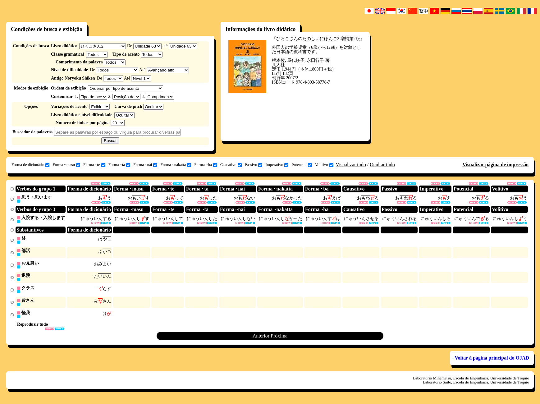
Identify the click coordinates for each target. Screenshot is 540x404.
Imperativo (276, 164)
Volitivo (324, 164)
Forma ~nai (145, 164)
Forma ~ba (205, 164)
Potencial (301, 164)
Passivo (254, 164)
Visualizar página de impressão (495, 164)
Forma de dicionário (30, 164)
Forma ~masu (66, 164)
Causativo (231, 164)
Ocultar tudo (382, 164)
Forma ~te (94, 164)
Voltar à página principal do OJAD (492, 360)
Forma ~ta (119, 164)
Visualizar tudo (351, 164)
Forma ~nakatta (175, 164)
